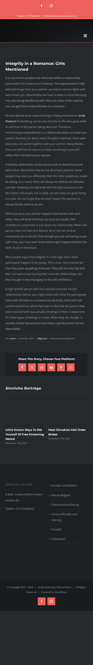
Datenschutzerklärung (65, 504)
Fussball (56, 529)
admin (13, 338)
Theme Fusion (63, 587)
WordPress (61, 592)
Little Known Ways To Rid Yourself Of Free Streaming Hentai (24, 434)
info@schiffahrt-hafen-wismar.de (59, 16)
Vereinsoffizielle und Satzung (64, 517)
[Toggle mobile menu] (86, 36)
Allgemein (42, 338)
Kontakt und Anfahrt (64, 485)
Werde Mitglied (60, 495)
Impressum (58, 539)
